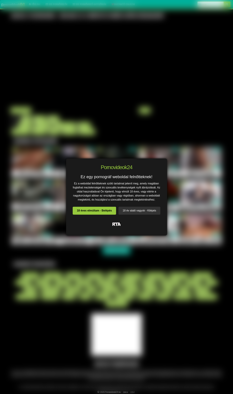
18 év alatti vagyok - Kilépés (139, 210)
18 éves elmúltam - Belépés (94, 210)
